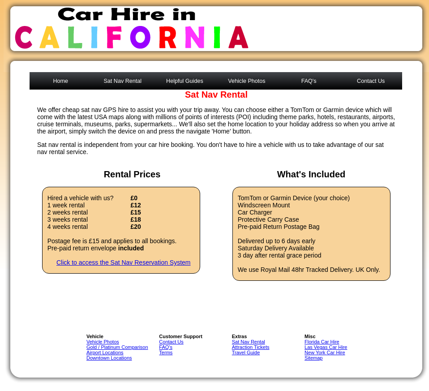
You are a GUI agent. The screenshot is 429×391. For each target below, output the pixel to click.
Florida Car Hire (322, 341)
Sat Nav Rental (122, 81)
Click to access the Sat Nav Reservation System (123, 262)
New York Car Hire (325, 352)
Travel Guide (246, 352)
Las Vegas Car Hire (326, 347)
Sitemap (313, 358)
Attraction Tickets (251, 347)
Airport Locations (105, 352)
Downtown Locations (109, 358)
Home (60, 81)
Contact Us (371, 81)
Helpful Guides (184, 81)
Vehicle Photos (246, 81)
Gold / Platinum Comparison (117, 347)
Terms (165, 352)
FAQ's (309, 81)
